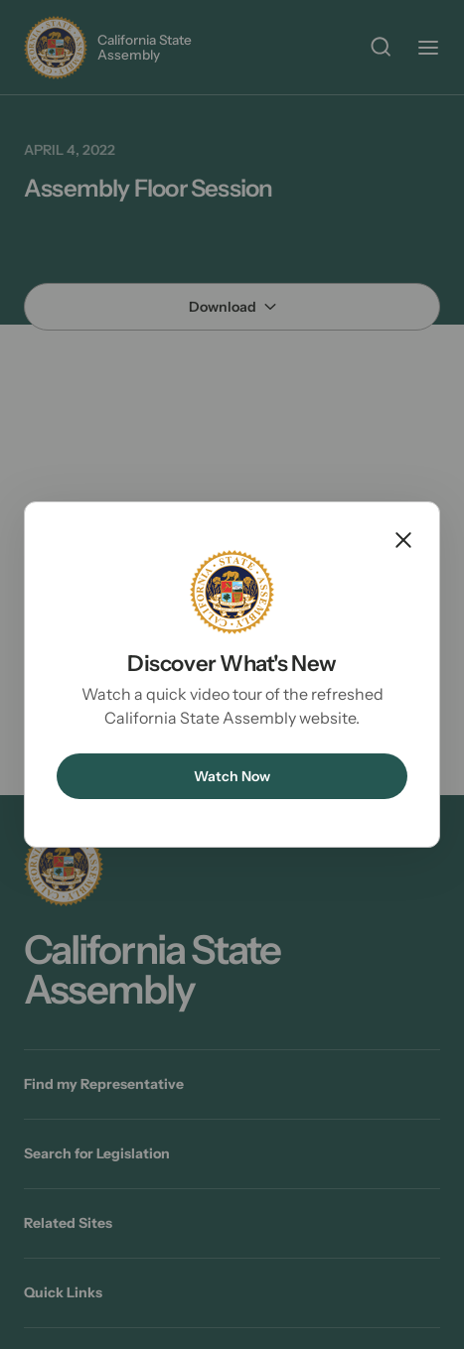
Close (403, 540)
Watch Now (232, 776)
